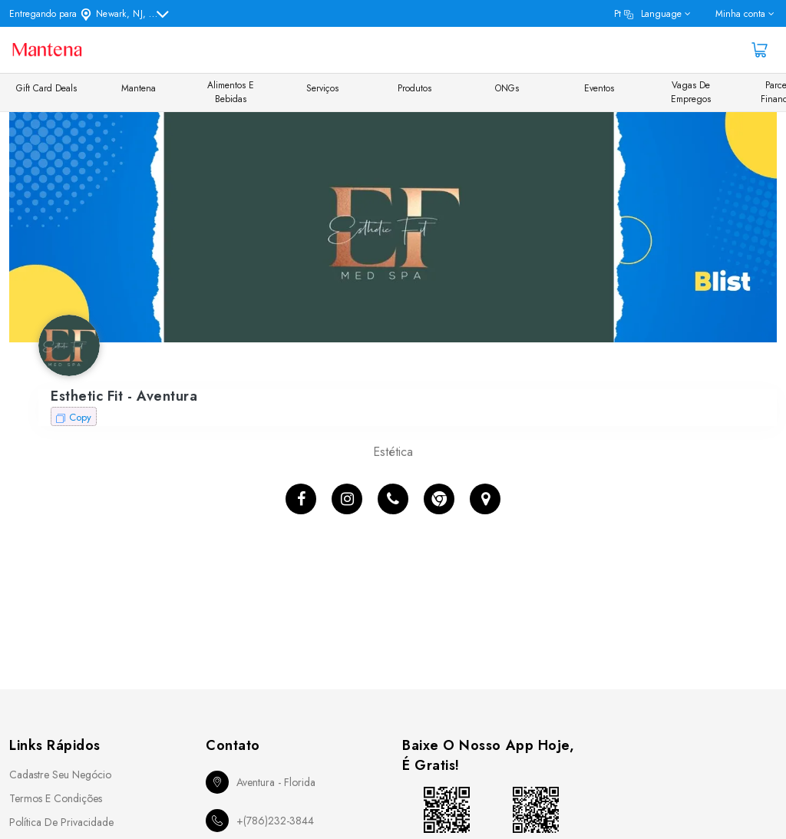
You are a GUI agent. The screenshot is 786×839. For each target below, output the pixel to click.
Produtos (414, 88)
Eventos (599, 88)
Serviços (322, 88)
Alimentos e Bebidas (230, 92)
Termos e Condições (55, 798)
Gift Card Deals (46, 88)
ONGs (507, 88)
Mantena (138, 88)
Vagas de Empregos (691, 92)
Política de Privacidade (61, 822)
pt (648, 14)
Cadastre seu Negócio (60, 774)
